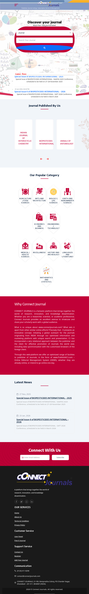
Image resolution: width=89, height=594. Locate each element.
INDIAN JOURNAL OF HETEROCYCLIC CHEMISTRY (24, 138)
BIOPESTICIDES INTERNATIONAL (45, 142)
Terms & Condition (21, 521)
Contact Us (18, 552)
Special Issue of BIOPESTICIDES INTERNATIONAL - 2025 (38, 78)
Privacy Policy (19, 525)
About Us (18, 517)
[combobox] (44, 33)
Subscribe (60, 457)
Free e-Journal (20, 540)
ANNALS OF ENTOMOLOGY (66, 142)
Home (16, 513)
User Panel (18, 536)
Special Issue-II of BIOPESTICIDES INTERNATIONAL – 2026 (39, 93)
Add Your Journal (21, 560)
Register (17, 556)
